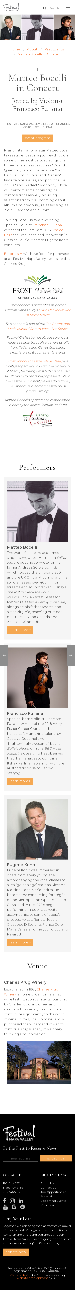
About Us (47, 1183)
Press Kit (47, 1196)
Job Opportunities (53, 1192)
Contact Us (48, 1187)
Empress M (13, 254)
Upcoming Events (53, 1201)
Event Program (37, 138)
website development (32, 1278)
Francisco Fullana (47, 225)
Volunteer (47, 1205)
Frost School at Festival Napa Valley (34, 361)
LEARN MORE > (20, 630)
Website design (20, 1275)
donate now (16, 1252)
